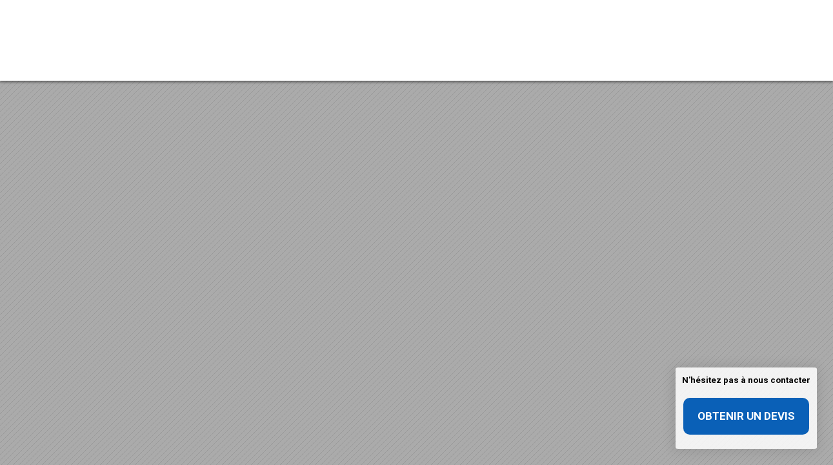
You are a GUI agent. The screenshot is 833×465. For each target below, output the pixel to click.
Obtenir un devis (746, 415)
